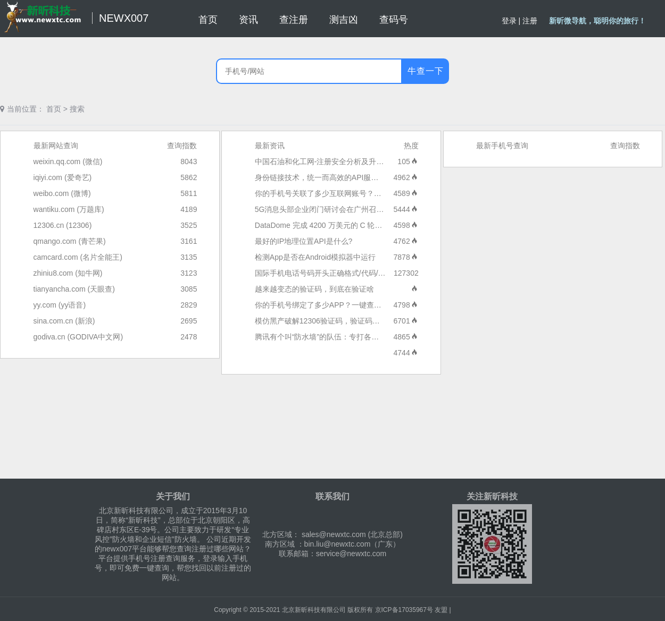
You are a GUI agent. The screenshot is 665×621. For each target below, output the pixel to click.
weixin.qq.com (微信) (68, 161)
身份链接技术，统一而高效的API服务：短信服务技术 (343, 177)
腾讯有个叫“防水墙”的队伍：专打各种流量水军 (332, 337)
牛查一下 (426, 70)
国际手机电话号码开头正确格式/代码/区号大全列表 (339, 273)
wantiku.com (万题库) (69, 209)
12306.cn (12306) (63, 225)
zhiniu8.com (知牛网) (68, 273)
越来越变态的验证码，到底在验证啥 (314, 289)
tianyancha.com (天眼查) (74, 289)
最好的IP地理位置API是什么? (304, 241)
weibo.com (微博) (62, 193)
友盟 (441, 610)
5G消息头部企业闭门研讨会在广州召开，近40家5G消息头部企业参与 (369, 209)
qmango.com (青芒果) (70, 241)
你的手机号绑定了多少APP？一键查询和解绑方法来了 (344, 305)
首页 (53, 109)
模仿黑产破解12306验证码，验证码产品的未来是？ (340, 321)
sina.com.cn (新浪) (64, 321)
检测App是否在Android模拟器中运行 (315, 257)
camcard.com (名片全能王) (78, 257)
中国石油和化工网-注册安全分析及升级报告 (327, 161)
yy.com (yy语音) (60, 305)
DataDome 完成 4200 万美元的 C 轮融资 (322, 225)
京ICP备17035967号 (404, 610)
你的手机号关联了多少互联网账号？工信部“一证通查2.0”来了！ (359, 193)
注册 (529, 20)
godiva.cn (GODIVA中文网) (78, 337)
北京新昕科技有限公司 (314, 610)
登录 (509, 20)
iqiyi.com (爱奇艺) (63, 177)
